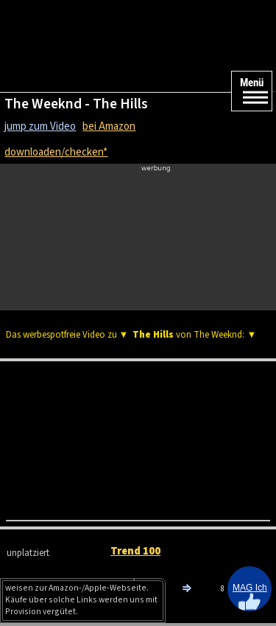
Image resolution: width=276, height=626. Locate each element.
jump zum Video (40, 126)
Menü (251, 82)
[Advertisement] (138, 233)
